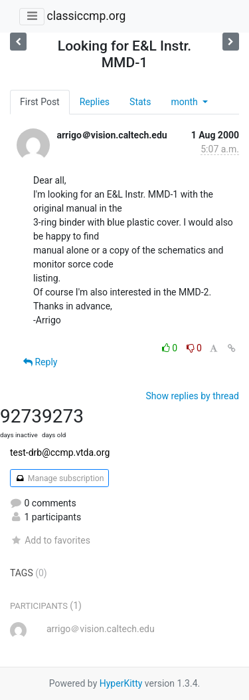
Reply (40, 362)
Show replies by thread (192, 396)
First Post (40, 101)
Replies (95, 101)
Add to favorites (50, 540)
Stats (140, 101)
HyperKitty (121, 683)
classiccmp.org (85, 16)
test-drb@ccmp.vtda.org (60, 452)
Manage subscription (59, 478)
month (185, 101)
